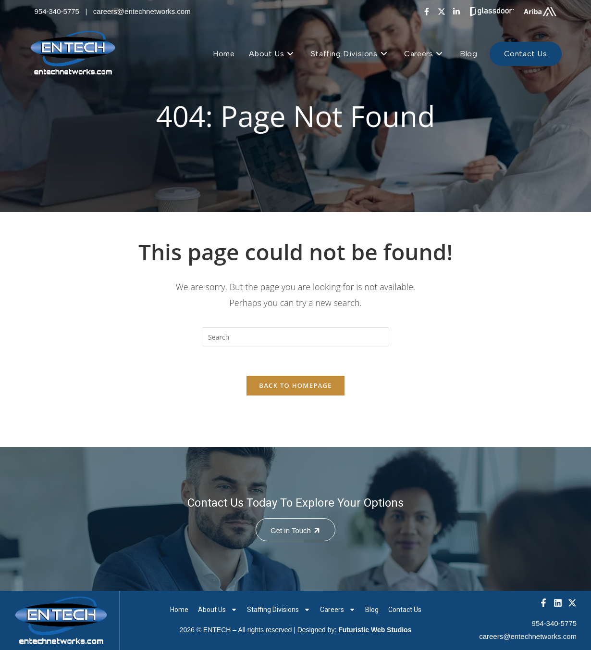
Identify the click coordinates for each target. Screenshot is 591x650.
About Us (217, 609)
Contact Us (404, 609)
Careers (338, 609)
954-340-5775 (57, 11)
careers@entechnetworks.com (142, 11)
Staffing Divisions (278, 609)
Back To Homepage (295, 385)
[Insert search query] (295, 336)
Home (179, 609)
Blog (372, 609)
